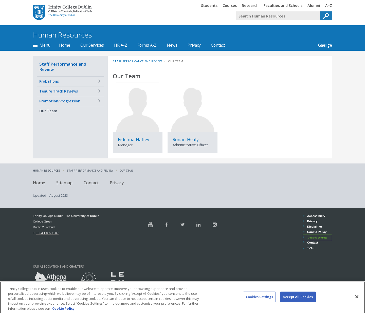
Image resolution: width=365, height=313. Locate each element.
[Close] (356, 300)
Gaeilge (322, 45)
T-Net (310, 248)
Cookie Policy (316, 231)
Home (64, 45)
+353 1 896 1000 (47, 232)
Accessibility (316, 215)
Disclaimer (314, 226)
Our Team (48, 110)
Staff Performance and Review (62, 66)
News (172, 45)
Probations (49, 81)
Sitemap (64, 183)
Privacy (194, 45)
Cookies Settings (317, 237)
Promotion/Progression (59, 101)
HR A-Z (120, 45)
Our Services (92, 45)
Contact (218, 45)
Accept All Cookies (298, 300)
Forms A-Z (147, 45)
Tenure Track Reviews (58, 91)
